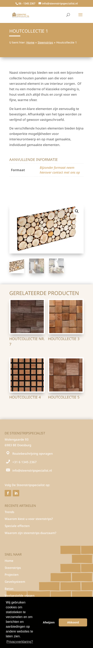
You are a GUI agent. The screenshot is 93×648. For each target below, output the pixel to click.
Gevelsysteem (15, 582)
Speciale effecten (17, 526)
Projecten (11, 574)
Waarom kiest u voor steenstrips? (29, 519)
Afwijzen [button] (49, 622)
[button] (76, 211)
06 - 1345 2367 (26, 3)
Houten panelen (32, 185)
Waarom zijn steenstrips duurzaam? (30, 533)
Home (30, 42)
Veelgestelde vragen (19, 595)
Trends (9, 512)
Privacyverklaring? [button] (19, 641)
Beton (9, 589)
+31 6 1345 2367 (24, 462)
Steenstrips (45, 42)
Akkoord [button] (73, 622)
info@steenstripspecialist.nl (32, 470)
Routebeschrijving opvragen (32, 453)
